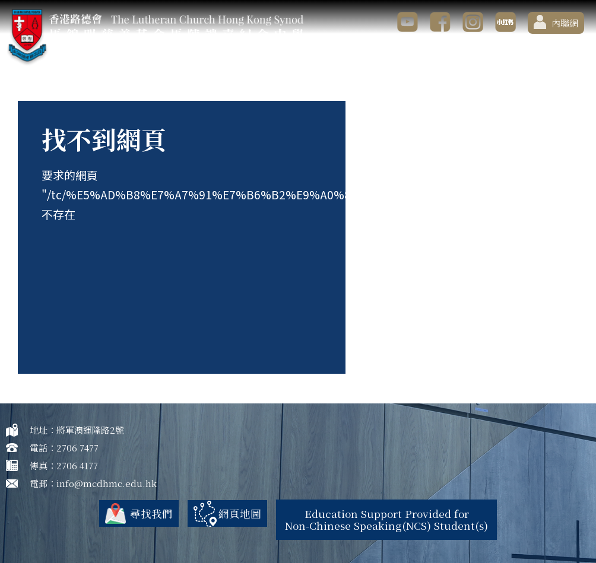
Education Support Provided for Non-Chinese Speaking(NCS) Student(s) (389, 519)
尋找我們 (141, 513)
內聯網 (556, 22)
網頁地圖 (232, 513)
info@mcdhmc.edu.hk (106, 483)
